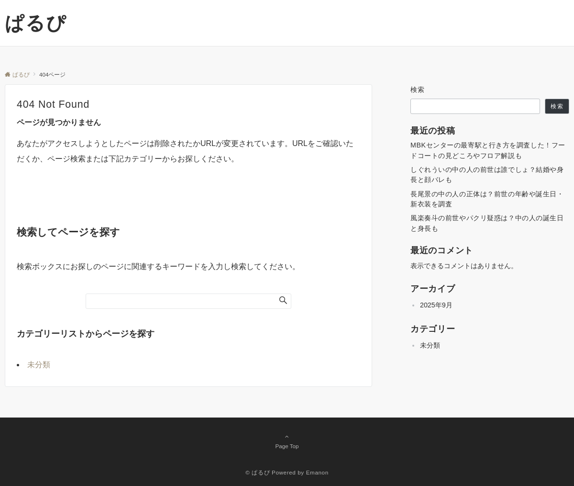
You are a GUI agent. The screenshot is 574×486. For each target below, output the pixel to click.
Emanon (317, 472)
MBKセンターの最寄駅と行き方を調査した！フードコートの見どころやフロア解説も (487, 150)
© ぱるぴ (257, 472)
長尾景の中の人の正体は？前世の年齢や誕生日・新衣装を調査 (487, 199)
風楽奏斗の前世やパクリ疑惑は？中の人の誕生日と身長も (487, 223)
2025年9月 (436, 305)
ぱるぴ (35, 23)
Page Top (287, 441)
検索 (417, 89)
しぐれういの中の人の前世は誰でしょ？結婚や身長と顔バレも (487, 174)
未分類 (38, 365)
